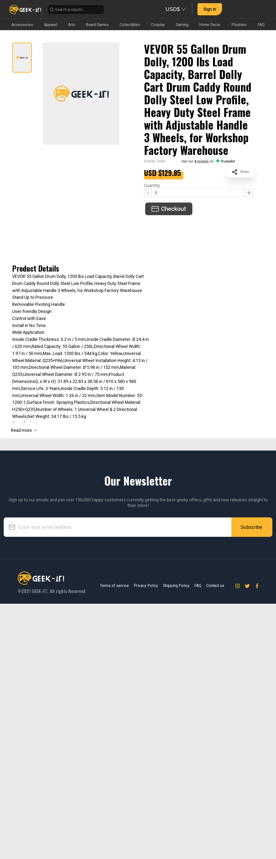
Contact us (215, 841)
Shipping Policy (176, 841)
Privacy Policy (146, 841)
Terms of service (114, 841)
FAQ (197, 841)
